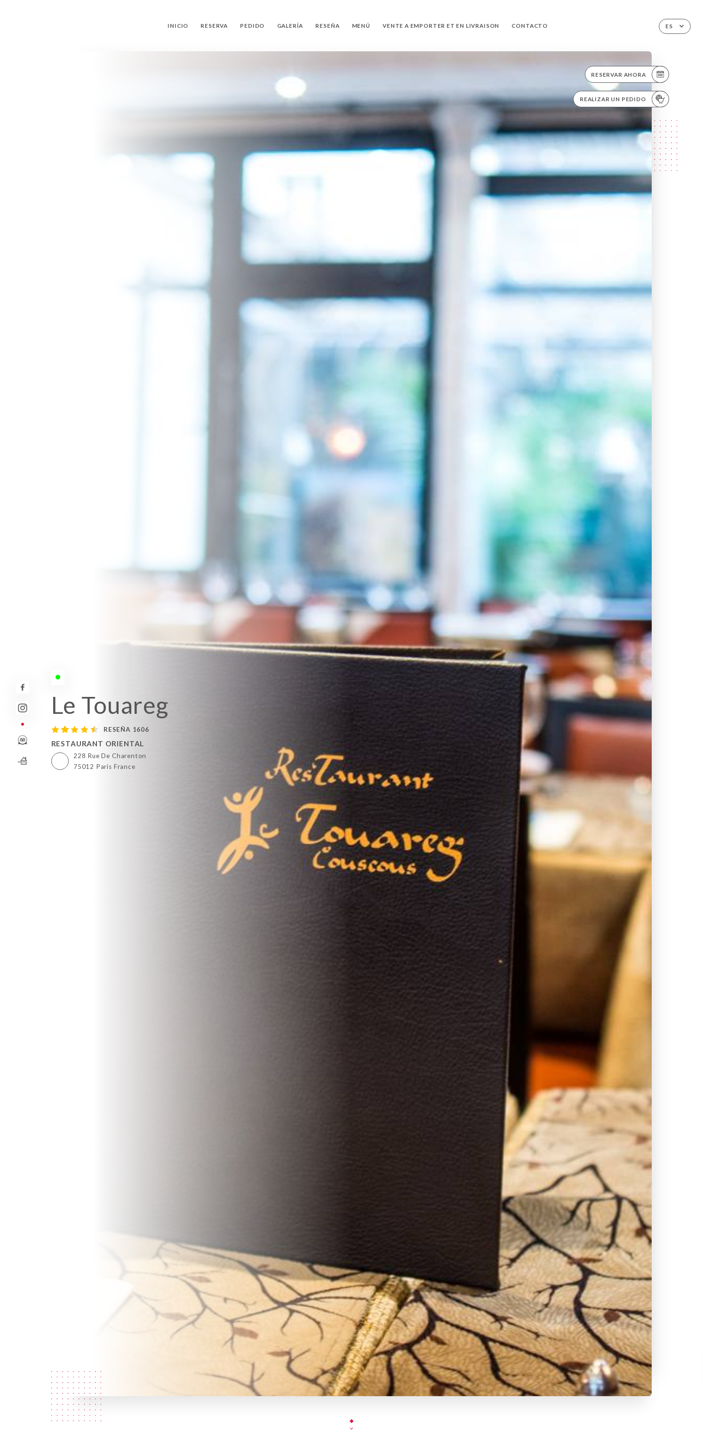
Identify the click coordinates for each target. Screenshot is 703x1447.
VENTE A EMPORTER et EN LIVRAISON (441, 25)
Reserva (214, 25)
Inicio (178, 25)
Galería (290, 25)
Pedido (252, 25)
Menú (361, 25)
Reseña (327, 25)
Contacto (529, 25)
